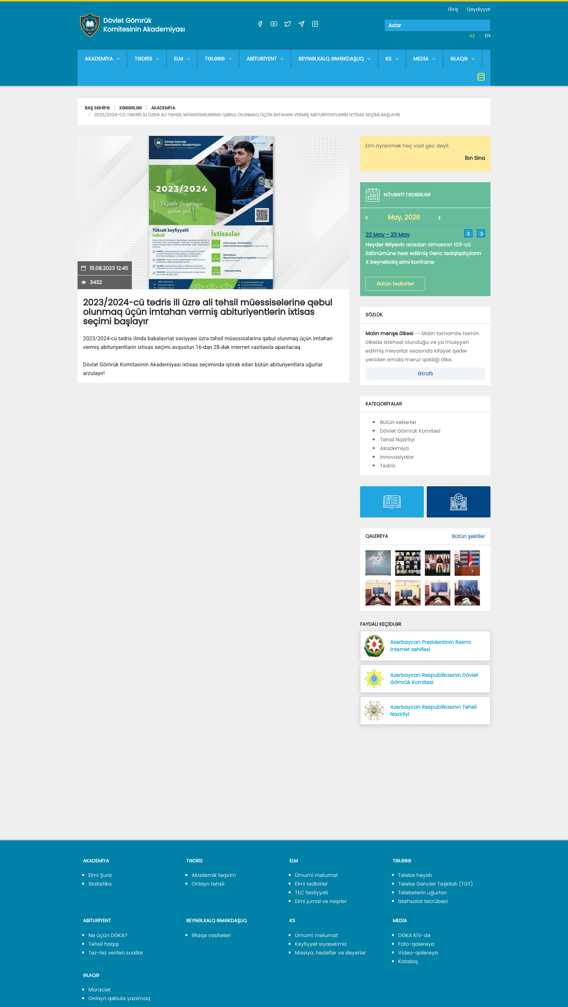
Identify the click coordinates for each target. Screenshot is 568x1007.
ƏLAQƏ (462, 58)
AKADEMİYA (102, 58)
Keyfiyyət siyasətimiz (321, 944)
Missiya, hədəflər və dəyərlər (330, 952)
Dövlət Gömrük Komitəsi (410, 430)
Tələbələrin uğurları (422, 892)
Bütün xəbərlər (398, 422)
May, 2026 (404, 217)
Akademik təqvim (214, 875)
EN (487, 35)
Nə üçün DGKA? (107, 935)
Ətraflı (425, 373)
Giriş (453, 9)
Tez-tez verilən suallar (115, 952)
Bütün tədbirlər (395, 283)
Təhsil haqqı (103, 944)
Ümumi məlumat (316, 875)
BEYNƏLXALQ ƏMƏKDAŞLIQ (334, 58)
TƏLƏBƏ (218, 58)
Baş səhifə (97, 108)
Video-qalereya (418, 952)
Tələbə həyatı (415, 875)
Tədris (387, 465)
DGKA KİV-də (414, 935)
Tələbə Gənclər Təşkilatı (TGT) (435, 883)
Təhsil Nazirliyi (397, 439)
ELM (182, 58)
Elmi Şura (100, 875)
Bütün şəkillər (468, 536)
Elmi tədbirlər (311, 883)
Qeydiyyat (478, 9)
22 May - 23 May (388, 235)
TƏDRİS (146, 58)
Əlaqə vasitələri (211, 935)
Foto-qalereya (416, 944)
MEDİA (424, 58)
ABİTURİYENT (265, 58)
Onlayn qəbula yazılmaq (119, 998)
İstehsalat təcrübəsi (423, 901)
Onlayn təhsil (208, 883)
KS (391, 58)
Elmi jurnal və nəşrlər (321, 901)
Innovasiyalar (397, 457)
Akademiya (163, 108)
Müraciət (99, 989)
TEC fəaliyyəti (311, 892)
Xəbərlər (130, 108)
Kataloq (408, 961)
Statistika (100, 883)
